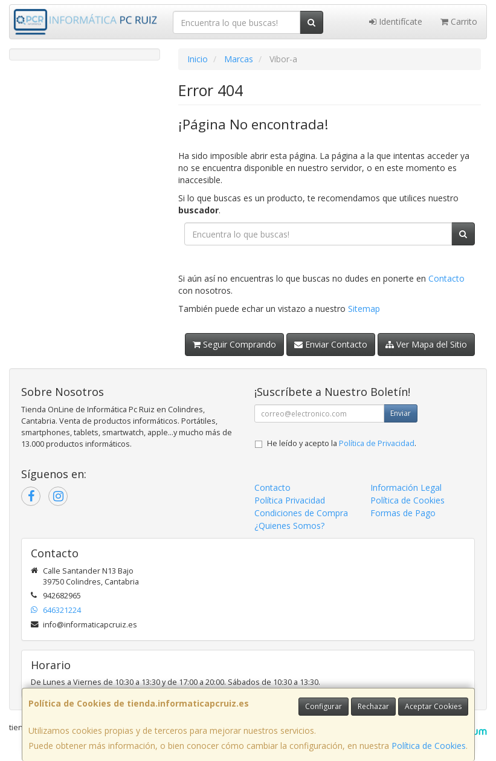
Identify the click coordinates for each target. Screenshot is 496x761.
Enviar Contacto (330, 344)
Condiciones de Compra (301, 513)
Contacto (446, 278)
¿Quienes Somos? (289, 525)
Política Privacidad (289, 500)
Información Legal (406, 487)
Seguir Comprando (234, 344)
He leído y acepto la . (341, 443)
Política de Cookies (428, 745)
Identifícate (395, 21)
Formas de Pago (403, 513)
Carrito (458, 21)
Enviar (400, 413)
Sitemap (364, 308)
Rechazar (373, 706)
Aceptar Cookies (433, 706)
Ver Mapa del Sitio (426, 344)
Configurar (323, 706)
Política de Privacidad (376, 443)
